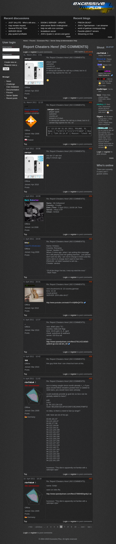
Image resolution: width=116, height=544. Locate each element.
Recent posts (11, 98)
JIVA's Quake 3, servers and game (55, 34)
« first (30, 527)
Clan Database (12, 87)
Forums (9, 92)
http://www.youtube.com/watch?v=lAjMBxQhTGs (64, 303)
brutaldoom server (48, 31)
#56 (90, 282)
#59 (90, 378)
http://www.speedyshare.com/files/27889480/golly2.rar (68, 494)
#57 (90, 320)
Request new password (14, 65)
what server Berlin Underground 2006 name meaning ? (64, 25)
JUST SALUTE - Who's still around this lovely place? (30, 23)
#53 (90, 149)
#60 (90, 479)
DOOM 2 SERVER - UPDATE (53, 23)
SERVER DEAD (15, 31)
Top (25, 98)
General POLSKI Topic (17, 28)
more (68, 36)
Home (25, 41)
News (8, 81)
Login (25, 52)
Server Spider (12, 95)
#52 (90, 102)
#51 (90, 55)
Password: (7, 54)
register (34, 52)
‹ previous (38, 527)
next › (83, 527)
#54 (90, 196)
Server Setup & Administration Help (63, 41)
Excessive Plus (43, 41)
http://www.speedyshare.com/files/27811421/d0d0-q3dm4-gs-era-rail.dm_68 (67, 343)
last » (90, 527)
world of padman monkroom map (91, 28)
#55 (90, 239)
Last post (88, 52)
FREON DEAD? (84, 23)
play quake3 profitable (17, 34)
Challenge (10, 84)
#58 (90, 356)
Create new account (12, 62)
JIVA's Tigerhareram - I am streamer (93, 25)
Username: (7, 47)
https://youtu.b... (104, 75)
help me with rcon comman (52, 28)
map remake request (17, 25)
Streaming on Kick (85, 34)
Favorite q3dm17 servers (88, 31)
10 (75, 527)
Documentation (12, 90)
